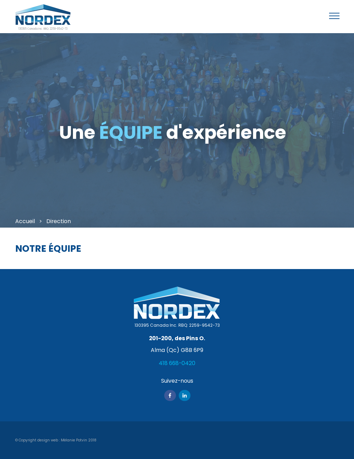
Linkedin (184, 395)
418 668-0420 (177, 363)
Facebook (170, 395)
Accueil (25, 221)
